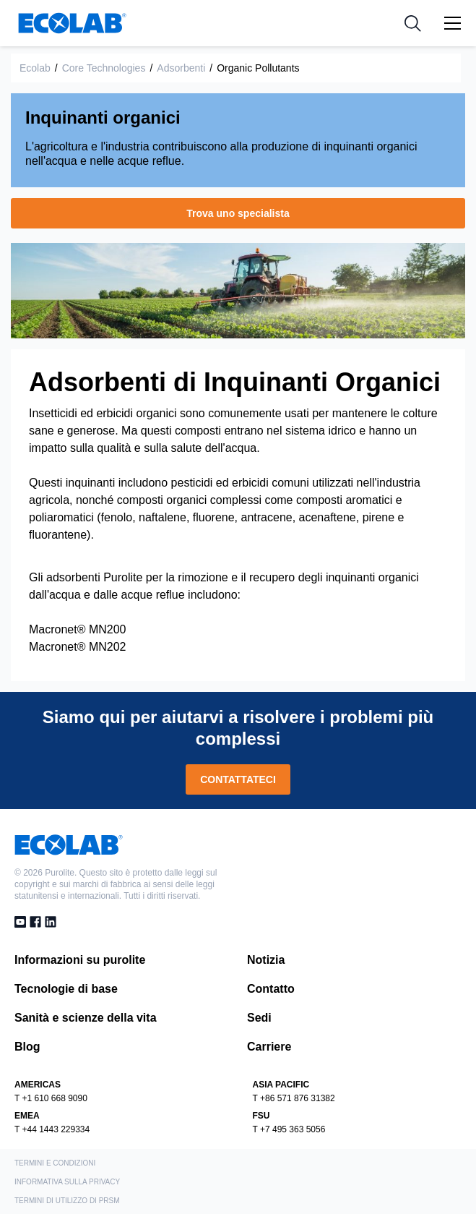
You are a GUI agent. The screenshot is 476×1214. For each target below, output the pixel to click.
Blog (27, 1046)
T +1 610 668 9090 (50, 1098)
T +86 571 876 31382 (294, 1098)
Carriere (269, 1046)
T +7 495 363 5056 (289, 1129)
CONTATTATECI (238, 779)
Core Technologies (104, 68)
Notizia (266, 960)
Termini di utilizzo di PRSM (67, 1201)
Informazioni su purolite (79, 960)
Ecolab (35, 68)
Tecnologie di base (66, 989)
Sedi (259, 1018)
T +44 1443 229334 (52, 1129)
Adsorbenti (181, 68)
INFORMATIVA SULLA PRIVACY (67, 1182)
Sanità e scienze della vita (85, 1018)
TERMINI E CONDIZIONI (54, 1163)
